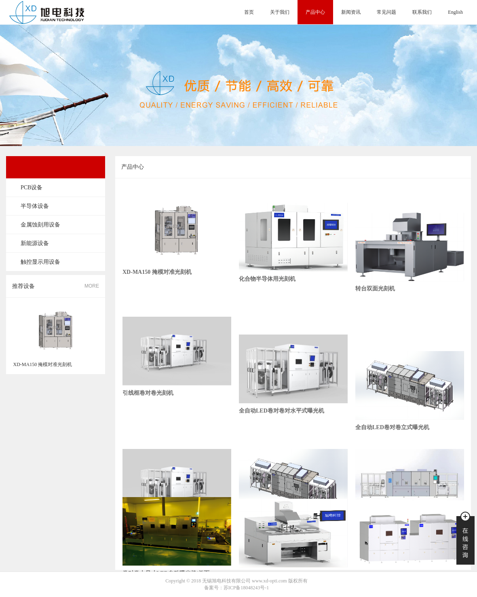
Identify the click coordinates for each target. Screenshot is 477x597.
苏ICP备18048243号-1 (246, 588)
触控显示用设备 (40, 262)
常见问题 (386, 12)
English (455, 12)
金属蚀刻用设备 (40, 225)
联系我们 (422, 12)
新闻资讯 (351, 12)
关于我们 (279, 12)
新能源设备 (35, 243)
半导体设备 (35, 206)
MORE (91, 286)
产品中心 (315, 12)
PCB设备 (31, 187)
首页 (249, 12)
